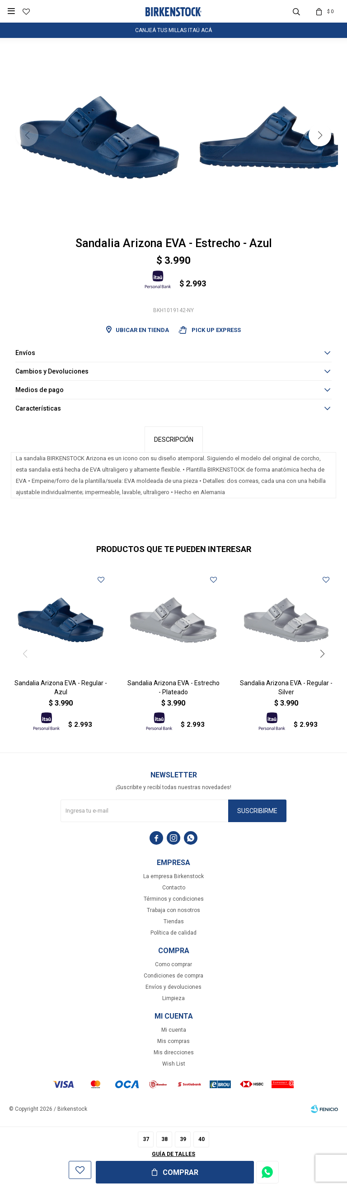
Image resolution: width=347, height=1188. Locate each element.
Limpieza (173, 998)
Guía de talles (173, 1154)
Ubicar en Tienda (142, 330)
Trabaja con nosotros (173, 910)
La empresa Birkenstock (173, 876)
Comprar (180, 1172)
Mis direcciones (174, 1052)
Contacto (173, 887)
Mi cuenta (173, 1030)
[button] (320, 135)
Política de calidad (173, 933)
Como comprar (173, 964)
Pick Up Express (209, 330)
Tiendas (174, 921)
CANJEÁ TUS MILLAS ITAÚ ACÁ (173, 30)
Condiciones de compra (173, 976)
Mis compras (173, 1041)
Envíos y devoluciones (173, 987)
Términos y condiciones (174, 899)
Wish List (173, 1064)
